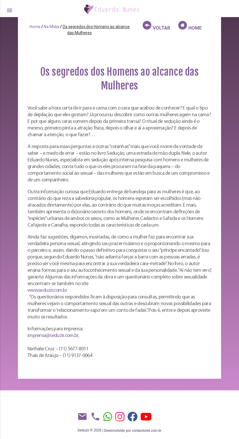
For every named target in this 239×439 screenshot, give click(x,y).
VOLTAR (156, 26)
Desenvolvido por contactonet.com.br (132, 431)
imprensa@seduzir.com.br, (53, 335)
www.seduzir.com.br (47, 290)
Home (35, 26)
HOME (190, 26)
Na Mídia (51, 26)
